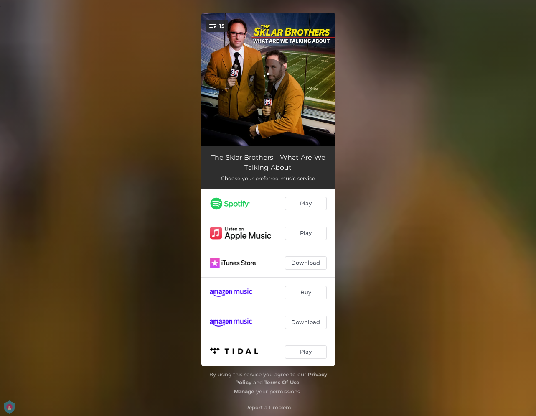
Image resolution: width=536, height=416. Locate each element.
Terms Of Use (282, 382)
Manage (244, 391)
